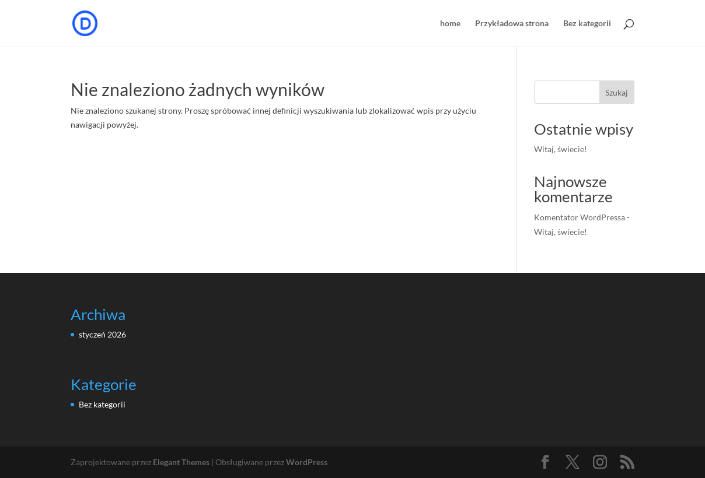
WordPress (306, 462)
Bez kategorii (587, 23)
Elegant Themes (181, 462)
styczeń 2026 (102, 334)
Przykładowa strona (512, 23)
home (450, 23)
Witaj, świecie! (560, 149)
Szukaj (616, 92)
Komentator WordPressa (579, 217)
